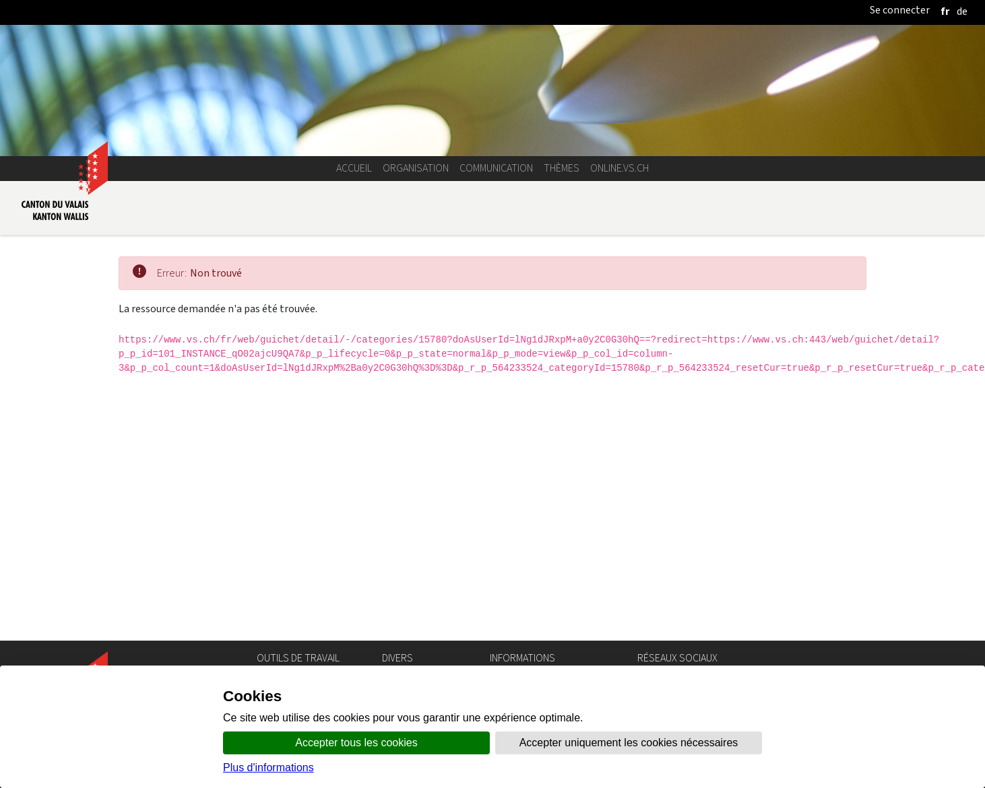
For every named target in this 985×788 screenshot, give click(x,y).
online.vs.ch (619, 168)
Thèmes (561, 168)
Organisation (416, 168)
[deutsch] (962, 11)
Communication (496, 168)
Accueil (354, 168)
